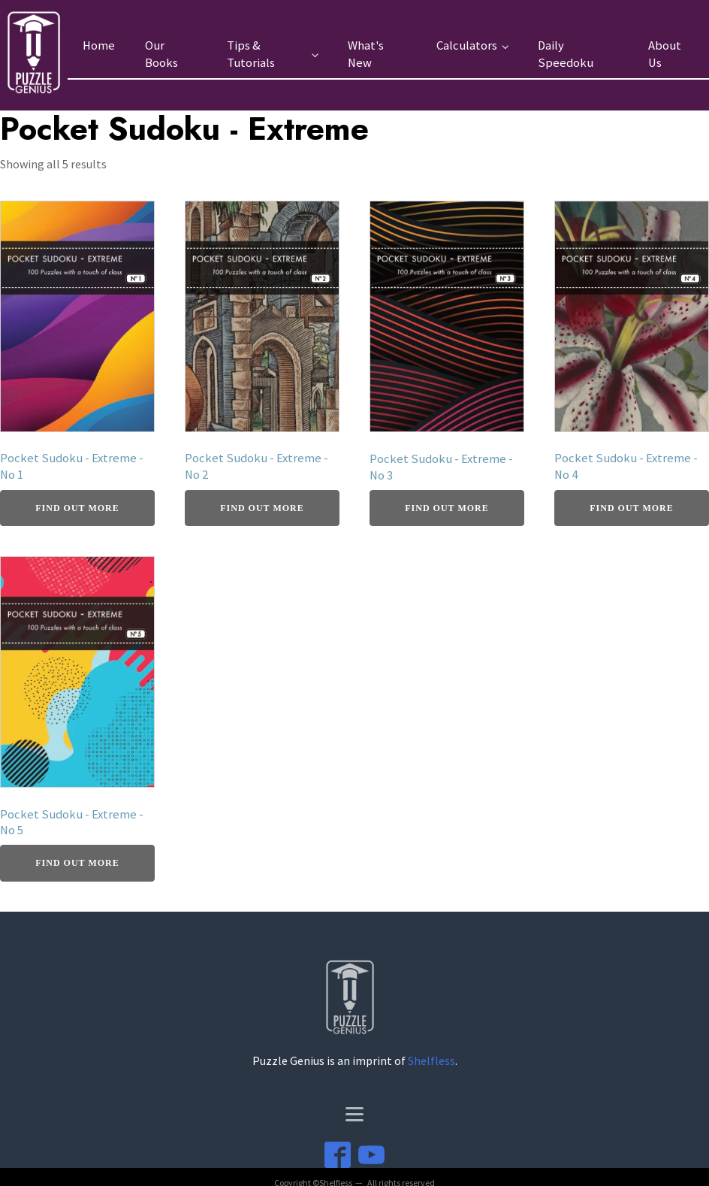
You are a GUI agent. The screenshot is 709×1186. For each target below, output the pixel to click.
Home (99, 45)
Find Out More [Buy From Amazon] (77, 508)
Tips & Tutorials (251, 54)
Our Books (161, 54)
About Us (664, 54)
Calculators (466, 45)
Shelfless (431, 1060)
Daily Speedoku (565, 54)
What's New (366, 54)
